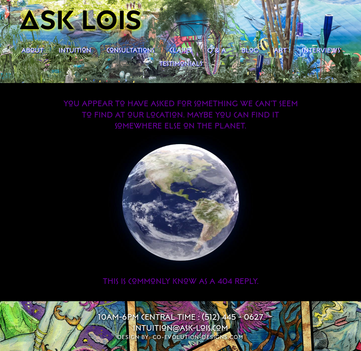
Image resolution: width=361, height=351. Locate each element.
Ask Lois (80, 18)
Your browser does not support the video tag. (180, 202)
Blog (250, 49)
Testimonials (180, 63)
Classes (181, 49)
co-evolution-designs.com (198, 337)
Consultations (130, 49)
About (32, 49)
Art (280, 49)
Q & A (216, 49)
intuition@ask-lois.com (180, 327)
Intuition (75, 49)
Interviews (321, 49)
